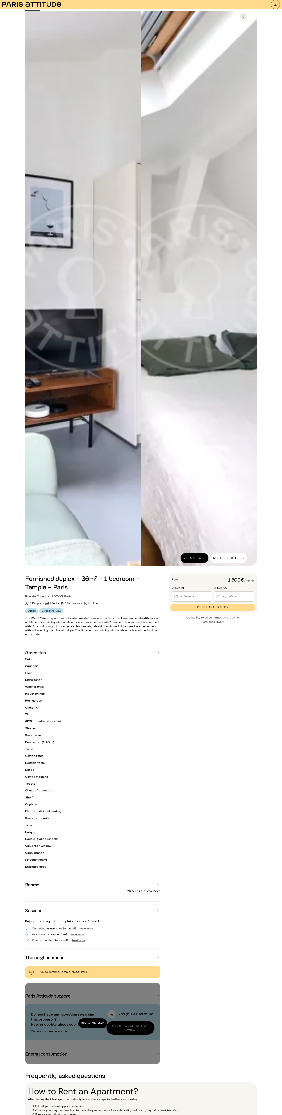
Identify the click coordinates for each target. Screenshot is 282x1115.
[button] (92, 652)
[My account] (275, 4)
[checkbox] (243, 16)
